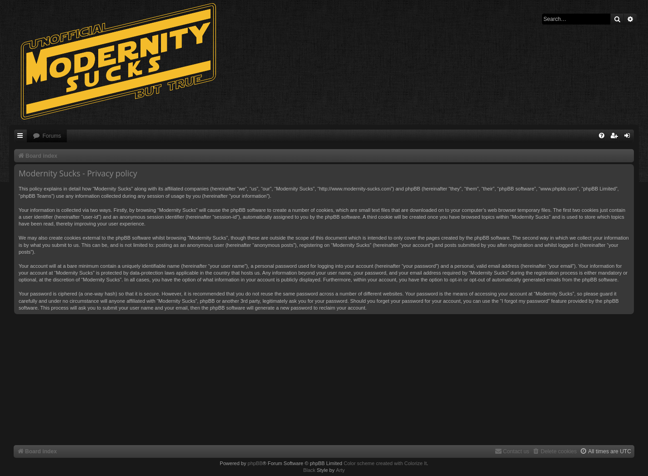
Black (309, 470)
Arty (340, 470)
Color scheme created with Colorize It (385, 463)
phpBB (255, 463)
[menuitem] (46, 136)
